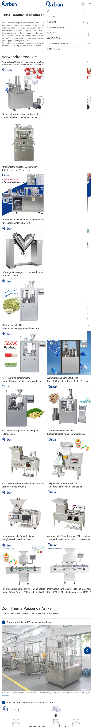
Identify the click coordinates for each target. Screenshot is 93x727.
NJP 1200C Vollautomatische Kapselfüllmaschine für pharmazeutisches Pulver (22, 380)
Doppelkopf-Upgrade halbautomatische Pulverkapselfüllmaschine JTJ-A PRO (66, 116)
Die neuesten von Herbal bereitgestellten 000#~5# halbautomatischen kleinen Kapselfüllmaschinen (21, 116)
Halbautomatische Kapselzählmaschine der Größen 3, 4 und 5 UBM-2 (23, 485)
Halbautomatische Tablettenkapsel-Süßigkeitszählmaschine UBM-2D (19, 538)
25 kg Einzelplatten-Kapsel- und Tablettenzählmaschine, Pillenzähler (64, 485)
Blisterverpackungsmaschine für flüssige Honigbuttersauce (67, 221)
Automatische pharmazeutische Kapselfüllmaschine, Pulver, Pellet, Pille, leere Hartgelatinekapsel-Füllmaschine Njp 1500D (68, 380)
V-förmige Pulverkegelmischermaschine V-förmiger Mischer (22, 274)
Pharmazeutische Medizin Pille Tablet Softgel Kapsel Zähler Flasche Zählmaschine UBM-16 (69, 590)
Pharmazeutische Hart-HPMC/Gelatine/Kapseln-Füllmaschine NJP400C (20, 327)
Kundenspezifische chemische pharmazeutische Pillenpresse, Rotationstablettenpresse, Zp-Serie (64, 169)
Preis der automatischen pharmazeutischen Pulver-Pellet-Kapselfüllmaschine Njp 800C (68, 327)
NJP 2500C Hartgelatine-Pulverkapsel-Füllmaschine (20, 432)
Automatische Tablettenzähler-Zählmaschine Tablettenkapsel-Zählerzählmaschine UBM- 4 (68, 538)
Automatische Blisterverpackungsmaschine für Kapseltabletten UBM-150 (23, 221)
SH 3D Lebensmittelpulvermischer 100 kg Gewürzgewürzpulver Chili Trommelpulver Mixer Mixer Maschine (67, 274)
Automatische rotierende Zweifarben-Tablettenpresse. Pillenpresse (20, 168)
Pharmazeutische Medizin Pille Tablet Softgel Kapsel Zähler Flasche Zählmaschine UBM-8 (24, 590)
